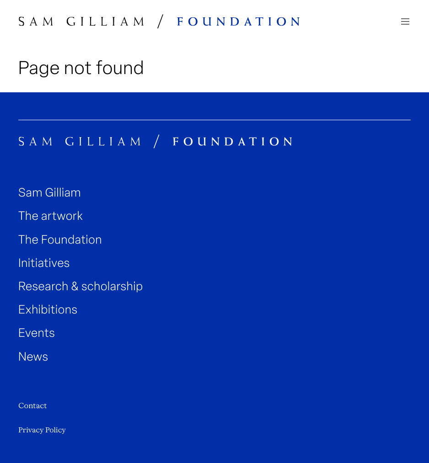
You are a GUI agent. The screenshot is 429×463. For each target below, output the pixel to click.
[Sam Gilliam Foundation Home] (159, 21)
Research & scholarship (80, 286)
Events (36, 333)
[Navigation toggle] (405, 21)
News (33, 357)
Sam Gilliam (49, 193)
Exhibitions (48, 310)
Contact (32, 405)
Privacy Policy (42, 430)
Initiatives (44, 263)
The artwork (50, 216)
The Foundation (60, 240)
